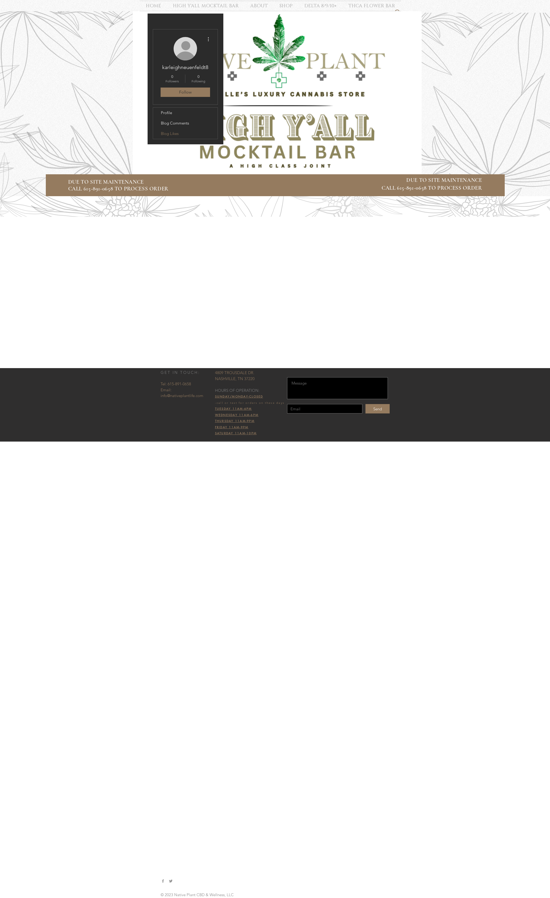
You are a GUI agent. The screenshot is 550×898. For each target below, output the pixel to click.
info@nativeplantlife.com (182, 395)
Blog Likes (170, 133)
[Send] (377, 408)
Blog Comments (175, 123)
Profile (166, 112)
